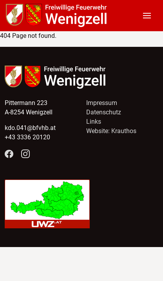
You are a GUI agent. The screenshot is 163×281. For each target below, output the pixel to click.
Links (93, 121)
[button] (150, 15)
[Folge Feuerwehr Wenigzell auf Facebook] (9, 154)
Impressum (101, 103)
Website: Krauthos (111, 131)
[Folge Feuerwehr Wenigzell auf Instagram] (25, 154)
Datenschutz (103, 112)
